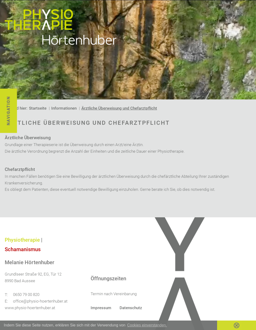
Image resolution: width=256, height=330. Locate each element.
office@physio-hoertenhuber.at (40, 301)
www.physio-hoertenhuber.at (30, 307)
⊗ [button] (236, 325)
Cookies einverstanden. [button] (147, 325)
